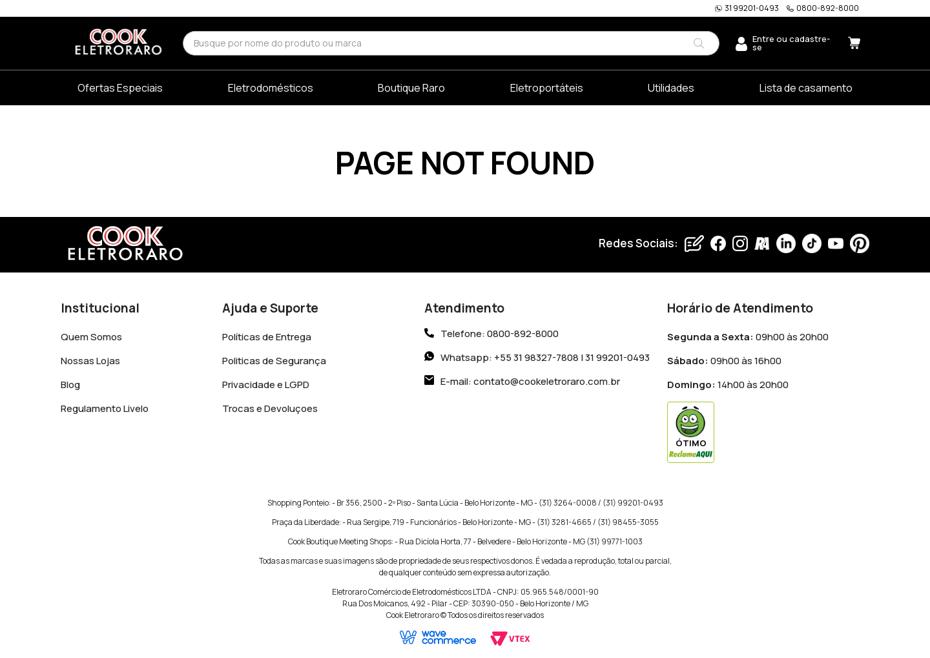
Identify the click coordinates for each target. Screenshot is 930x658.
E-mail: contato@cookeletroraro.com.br (530, 379)
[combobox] (451, 43)
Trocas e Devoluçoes (270, 406)
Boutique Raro (411, 88)
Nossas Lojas (90, 358)
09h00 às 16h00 (724, 358)
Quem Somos (91, 334)
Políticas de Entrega (266, 334)
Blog (70, 382)
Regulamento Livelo (105, 406)
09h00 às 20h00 (748, 334)
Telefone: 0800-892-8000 (499, 331)
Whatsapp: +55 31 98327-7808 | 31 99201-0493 (545, 355)
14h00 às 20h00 (728, 382)
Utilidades (671, 88)
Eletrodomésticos (270, 88)
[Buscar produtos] (698, 43)
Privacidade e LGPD (265, 382)
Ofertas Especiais (120, 88)
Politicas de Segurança (274, 358)
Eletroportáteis (546, 88)
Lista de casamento (806, 88)
